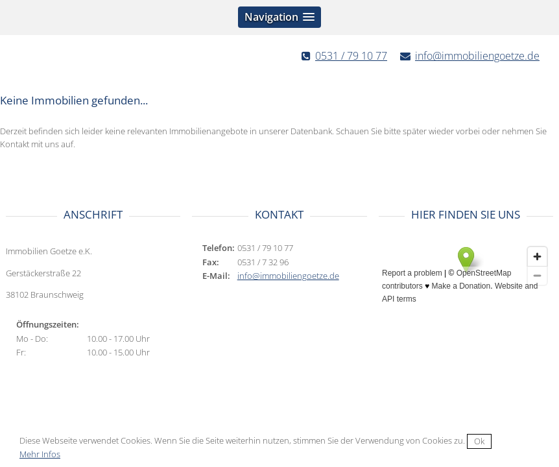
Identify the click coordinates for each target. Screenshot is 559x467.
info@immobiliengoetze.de (477, 56)
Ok (479, 441)
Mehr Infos (39, 454)
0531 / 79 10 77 (351, 56)
